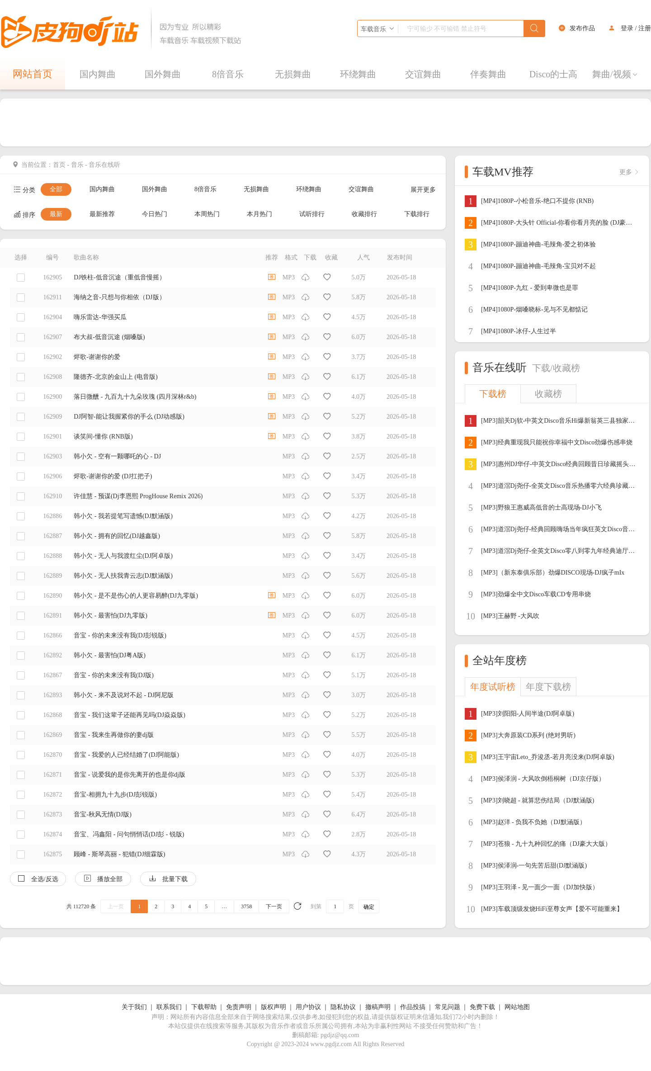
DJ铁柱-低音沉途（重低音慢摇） (119, 277)
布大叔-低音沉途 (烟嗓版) (109, 337)
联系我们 (169, 1007)
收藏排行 (364, 214)
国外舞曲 (163, 74)
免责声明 (238, 1007)
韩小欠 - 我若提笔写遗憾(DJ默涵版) (123, 516)
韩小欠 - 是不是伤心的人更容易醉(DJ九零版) (136, 595)
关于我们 (134, 1007)
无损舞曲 (293, 74)
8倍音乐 (228, 74)
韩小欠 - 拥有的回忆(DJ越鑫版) (117, 536)
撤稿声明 (378, 1007)
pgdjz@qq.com (340, 1035)
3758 (246, 906)
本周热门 (207, 214)
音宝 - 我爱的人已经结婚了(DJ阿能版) (126, 754)
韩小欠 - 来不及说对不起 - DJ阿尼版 (124, 695)
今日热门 (154, 214)
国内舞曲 (98, 74)
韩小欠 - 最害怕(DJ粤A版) (110, 655)
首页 (59, 164)
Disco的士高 (553, 74)
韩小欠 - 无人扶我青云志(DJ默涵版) (123, 575)
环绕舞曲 (358, 74)
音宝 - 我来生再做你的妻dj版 (114, 734)
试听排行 (312, 214)
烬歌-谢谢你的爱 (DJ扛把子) (113, 476)
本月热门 (259, 214)
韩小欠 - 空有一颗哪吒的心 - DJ (117, 456)
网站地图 (517, 1007)
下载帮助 (204, 1007)
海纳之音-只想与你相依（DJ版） (119, 297)
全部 (56, 189)
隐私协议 (343, 1007)
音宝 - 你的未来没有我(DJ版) (114, 675)
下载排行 (416, 214)
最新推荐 (102, 214)
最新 (56, 214)
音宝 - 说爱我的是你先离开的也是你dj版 (129, 774)
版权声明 (273, 1007)
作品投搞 (412, 1007)
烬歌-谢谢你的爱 (97, 357)
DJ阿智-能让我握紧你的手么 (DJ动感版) (129, 416)
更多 (629, 172)
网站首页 (32, 74)
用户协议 (308, 1007)
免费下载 (482, 1007)
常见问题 (447, 1007)
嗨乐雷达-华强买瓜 (100, 317)
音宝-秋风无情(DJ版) (103, 814)
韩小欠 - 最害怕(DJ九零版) (110, 615)
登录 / (629, 28)
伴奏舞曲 (488, 74)
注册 (644, 28)
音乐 (77, 164)
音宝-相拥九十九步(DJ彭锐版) (115, 794)
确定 (368, 907)
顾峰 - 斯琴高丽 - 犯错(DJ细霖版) (119, 854)
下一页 (274, 906)
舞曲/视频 (615, 74)
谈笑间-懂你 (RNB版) (103, 436)
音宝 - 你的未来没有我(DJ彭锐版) (120, 635)
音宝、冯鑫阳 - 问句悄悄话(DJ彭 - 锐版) (129, 834)
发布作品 (582, 28)
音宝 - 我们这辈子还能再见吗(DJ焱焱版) (129, 715)
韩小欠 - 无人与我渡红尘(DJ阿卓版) (123, 555)
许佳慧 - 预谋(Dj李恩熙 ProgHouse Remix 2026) (138, 496)
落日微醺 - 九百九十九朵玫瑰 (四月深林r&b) (135, 396)
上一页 (116, 906)
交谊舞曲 (423, 74)
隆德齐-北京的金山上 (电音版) (116, 376)
